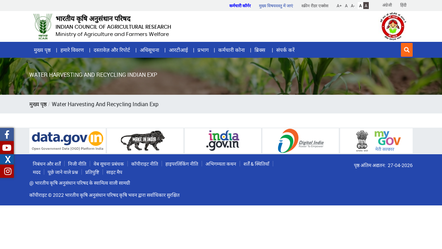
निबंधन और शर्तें (47, 163)
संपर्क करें (285, 49)
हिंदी (403, 5)
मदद (36, 172)
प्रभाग (203, 49)
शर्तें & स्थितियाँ (256, 163)
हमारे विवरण (72, 49)
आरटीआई (178, 49)
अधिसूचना (149, 49)
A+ (339, 5)
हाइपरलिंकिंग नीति (181, 163)
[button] (407, 50)
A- (353, 5)
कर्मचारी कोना (231, 49)
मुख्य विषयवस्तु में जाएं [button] (276, 5)
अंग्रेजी (387, 5)
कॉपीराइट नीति (144, 163)
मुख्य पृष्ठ (42, 49)
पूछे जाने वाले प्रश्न (63, 172)
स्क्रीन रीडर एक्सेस (314, 5)
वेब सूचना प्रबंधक (109, 163)
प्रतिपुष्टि (92, 172)
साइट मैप (114, 172)
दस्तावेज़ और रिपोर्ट (112, 49)
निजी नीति (77, 163)
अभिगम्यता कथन (220, 163)
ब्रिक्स (260, 49)
